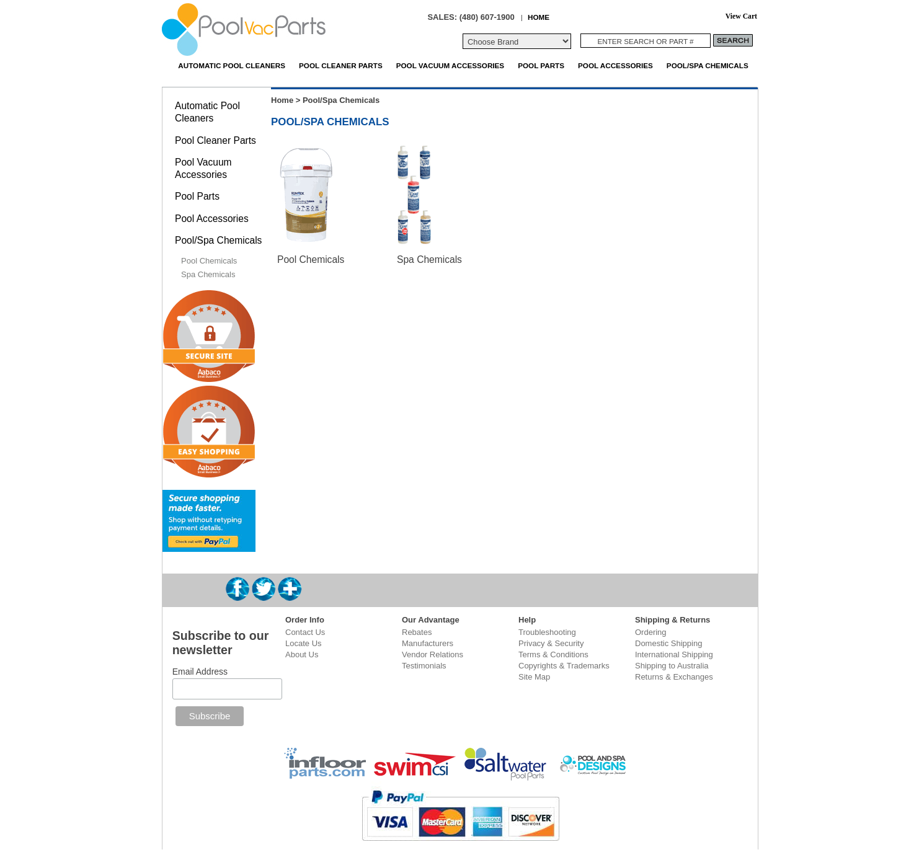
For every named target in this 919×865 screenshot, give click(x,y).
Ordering (651, 632)
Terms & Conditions (553, 654)
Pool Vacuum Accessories (450, 65)
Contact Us (305, 632)
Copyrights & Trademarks (564, 665)
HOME (538, 17)
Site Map (534, 676)
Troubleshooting (547, 632)
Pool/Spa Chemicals (707, 65)
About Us (301, 654)
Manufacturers (427, 643)
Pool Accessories (615, 65)
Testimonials (424, 665)
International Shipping (674, 654)
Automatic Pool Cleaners (231, 65)
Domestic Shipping (668, 643)
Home (282, 100)
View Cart (741, 16)
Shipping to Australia (672, 665)
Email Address (200, 671)
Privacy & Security (551, 643)
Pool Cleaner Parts (341, 65)
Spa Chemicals (429, 259)
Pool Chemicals (310, 259)
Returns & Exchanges (674, 676)
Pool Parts (541, 65)
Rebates (417, 632)
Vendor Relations (432, 654)
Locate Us (303, 643)
